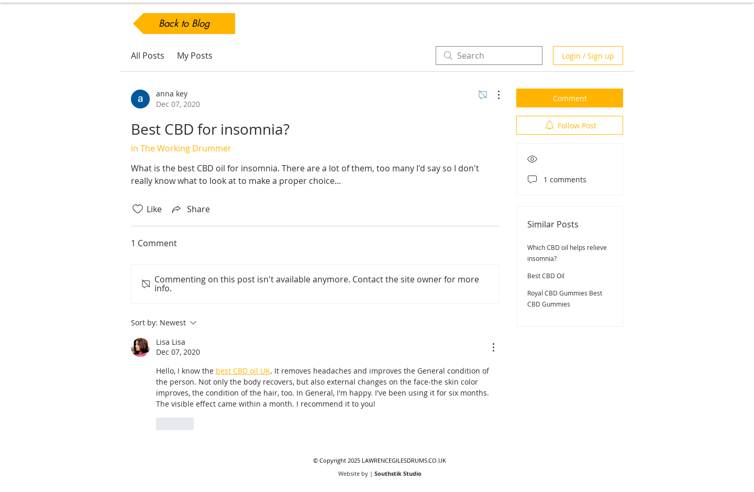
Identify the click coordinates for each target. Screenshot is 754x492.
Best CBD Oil (545, 275)
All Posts (147, 55)
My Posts (195, 55)
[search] (489, 55)
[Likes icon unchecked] (138, 209)
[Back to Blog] (184, 23)
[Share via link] (190, 209)
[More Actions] (493, 95)
